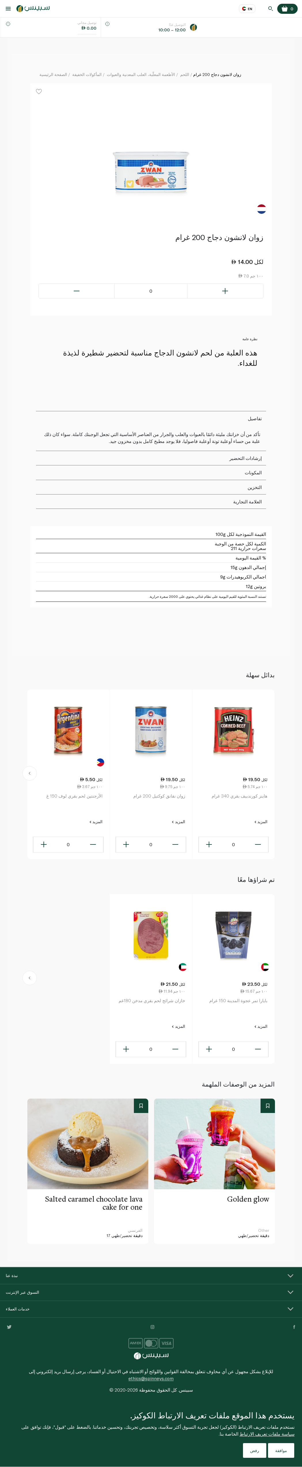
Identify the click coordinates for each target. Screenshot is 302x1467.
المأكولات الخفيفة (87, 74)
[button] (30, 774)
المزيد (260, 821)
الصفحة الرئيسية (53, 74)
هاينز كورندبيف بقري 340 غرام (239, 795)
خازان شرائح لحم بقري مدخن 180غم (152, 1000)
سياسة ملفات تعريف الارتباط (267, 1433)
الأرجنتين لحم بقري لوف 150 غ (74, 795)
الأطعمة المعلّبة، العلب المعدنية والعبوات (141, 74)
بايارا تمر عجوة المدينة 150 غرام (238, 1000)
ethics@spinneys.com (151, 1378)
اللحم (184, 74)
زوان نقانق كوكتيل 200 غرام (159, 795)
